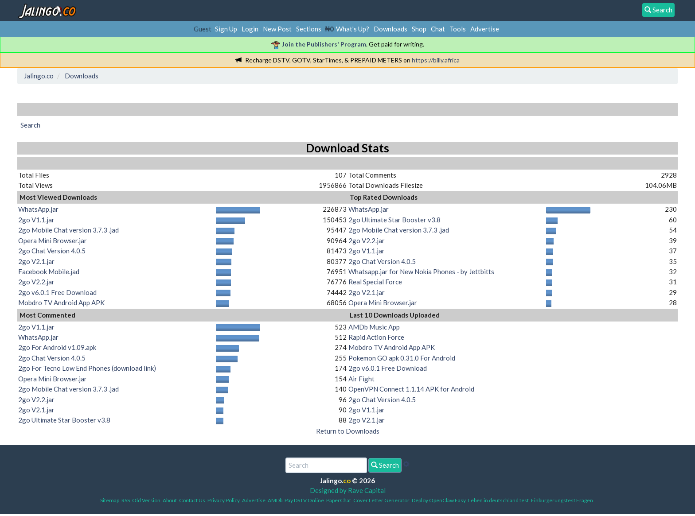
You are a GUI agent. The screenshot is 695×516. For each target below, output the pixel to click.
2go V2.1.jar (36, 261)
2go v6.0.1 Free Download (57, 292)
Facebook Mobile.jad (48, 271)
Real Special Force (375, 282)
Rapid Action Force (376, 337)
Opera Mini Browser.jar (52, 240)
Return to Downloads (347, 431)
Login (250, 29)
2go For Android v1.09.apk (57, 347)
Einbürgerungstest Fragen (562, 500)
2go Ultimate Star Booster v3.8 (394, 220)
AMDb (275, 500)
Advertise (484, 29)
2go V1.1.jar (36, 220)
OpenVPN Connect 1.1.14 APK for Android (411, 389)
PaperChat (338, 500)
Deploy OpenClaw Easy (439, 500)
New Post (277, 29)
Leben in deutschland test (498, 500)
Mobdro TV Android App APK (61, 302)
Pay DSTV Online (304, 500)
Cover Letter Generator (381, 500)
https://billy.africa (436, 60)
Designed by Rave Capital (348, 490)
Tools (457, 29)
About (170, 500)
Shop (419, 29)
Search (385, 465)
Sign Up (226, 29)
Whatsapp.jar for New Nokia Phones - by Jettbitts (421, 271)
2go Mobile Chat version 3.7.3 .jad (68, 230)
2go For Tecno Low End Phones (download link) (87, 368)
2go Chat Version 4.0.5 (52, 251)
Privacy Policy (223, 500)
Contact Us (192, 500)
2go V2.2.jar (36, 282)
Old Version (146, 500)
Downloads (390, 29)
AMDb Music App (374, 327)
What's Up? (352, 29)
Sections (308, 29)
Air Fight (361, 379)
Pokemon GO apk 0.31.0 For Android (401, 358)
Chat (438, 29)
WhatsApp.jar (38, 209)
